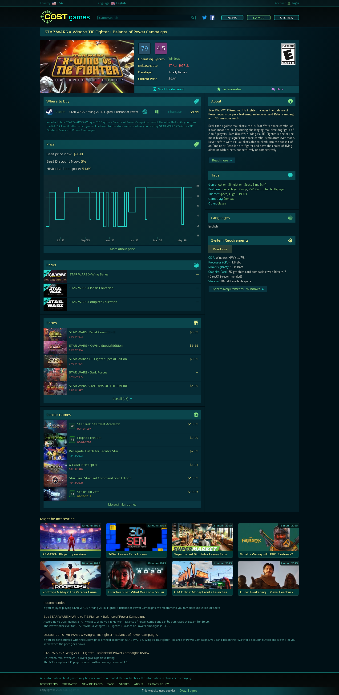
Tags (110, 684)
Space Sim (251, 184)
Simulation (235, 184)
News (232, 18)
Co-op (243, 189)
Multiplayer (277, 189)
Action (222, 184)
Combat (229, 198)
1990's (242, 194)
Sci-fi (263, 184)
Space (223, 194)
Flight (233, 194)
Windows (174, 58)
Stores (286, 18)
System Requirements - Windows (238, 289)
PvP (251, 189)
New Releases (92, 684)
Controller (261, 189)
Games (259, 18)
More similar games (122, 504)
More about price (122, 249)
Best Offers (49, 684)
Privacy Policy (158, 684)
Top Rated (69, 684)
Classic (222, 203)
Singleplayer (230, 189)
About (138, 684)
